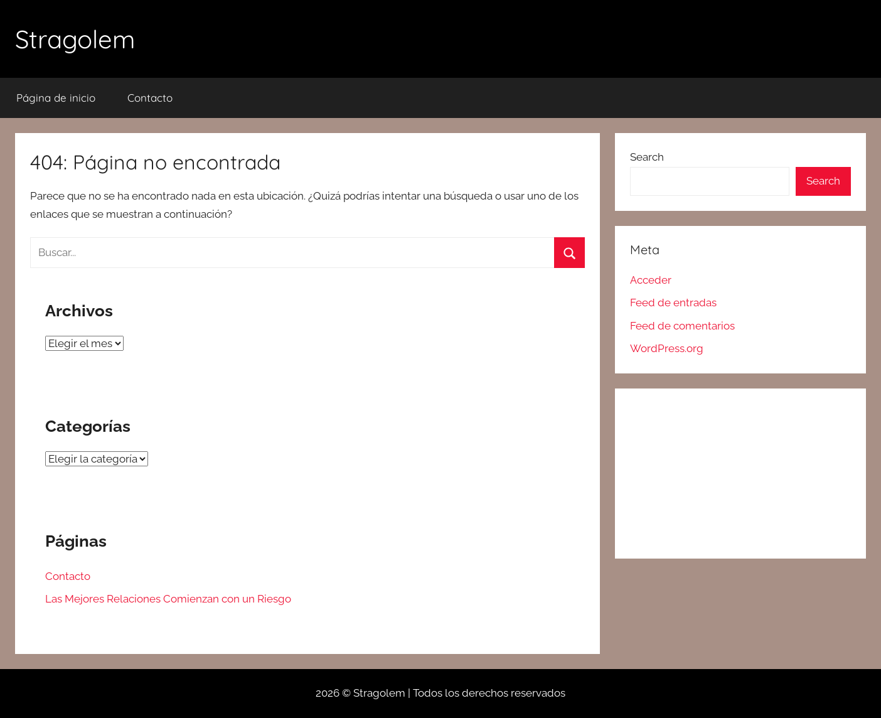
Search (647, 157)
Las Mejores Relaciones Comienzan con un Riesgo (168, 598)
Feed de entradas (673, 302)
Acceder (650, 280)
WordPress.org (666, 348)
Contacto (150, 97)
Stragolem (75, 39)
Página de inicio (55, 97)
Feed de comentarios (682, 325)
